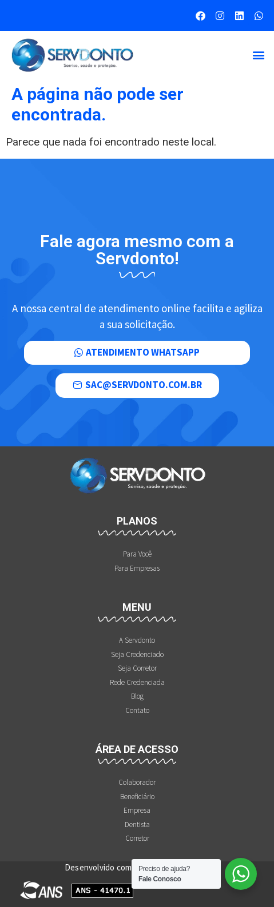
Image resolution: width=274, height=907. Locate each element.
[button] (258, 55)
